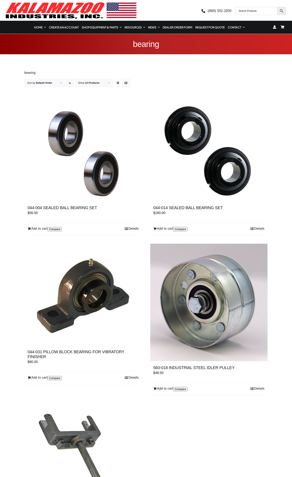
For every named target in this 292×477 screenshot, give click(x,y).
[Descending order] (70, 83)
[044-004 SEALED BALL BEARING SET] (83, 150)
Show (89, 82)
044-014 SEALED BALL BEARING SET (188, 207)
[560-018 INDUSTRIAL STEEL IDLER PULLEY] (208, 302)
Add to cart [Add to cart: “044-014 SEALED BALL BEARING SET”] (165, 228)
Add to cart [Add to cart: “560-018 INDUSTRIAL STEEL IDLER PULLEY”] (165, 388)
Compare (54, 229)
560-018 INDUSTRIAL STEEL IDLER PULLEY (194, 367)
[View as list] (126, 83)
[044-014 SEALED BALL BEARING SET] (208, 150)
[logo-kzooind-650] (71, 3)
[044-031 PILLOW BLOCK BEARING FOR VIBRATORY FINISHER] (83, 294)
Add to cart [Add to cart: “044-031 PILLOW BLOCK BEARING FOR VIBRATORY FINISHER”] (39, 377)
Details (133, 228)
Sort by (39, 82)
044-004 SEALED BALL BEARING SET (62, 207)
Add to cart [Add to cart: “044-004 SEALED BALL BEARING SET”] (39, 228)
